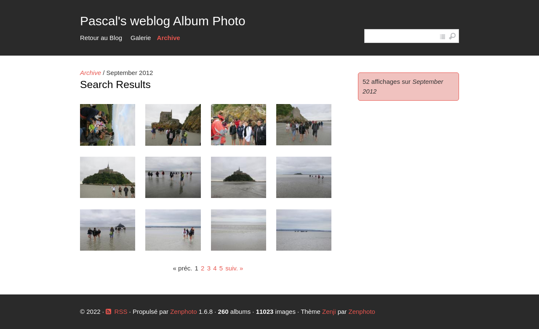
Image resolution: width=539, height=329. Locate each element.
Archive (168, 37)
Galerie (141, 37)
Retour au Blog (101, 37)
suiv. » (234, 268)
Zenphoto (184, 311)
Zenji (329, 311)
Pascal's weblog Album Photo (162, 21)
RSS (121, 311)
